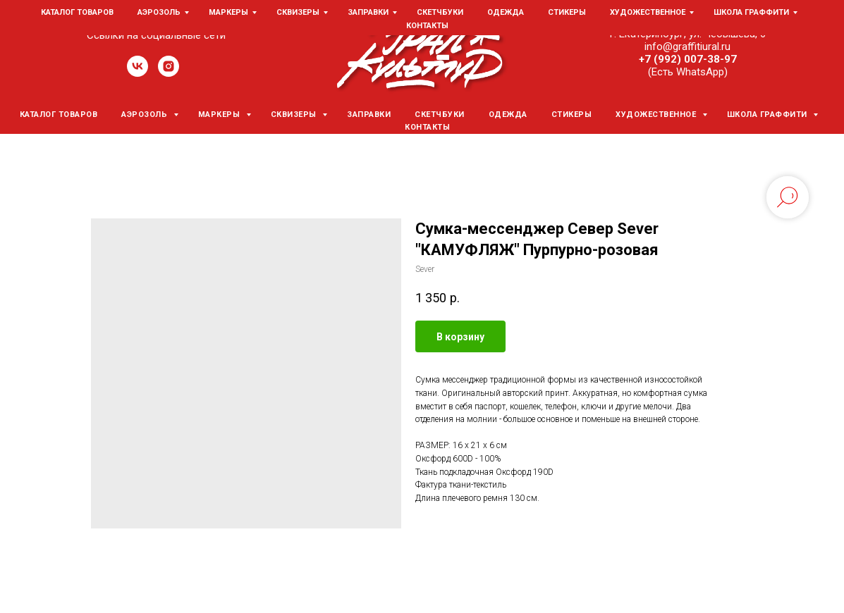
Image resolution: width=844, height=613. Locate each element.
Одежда (508, 114)
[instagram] (168, 73)
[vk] (137, 73)
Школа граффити (768, 114)
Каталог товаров (59, 114)
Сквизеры (295, 114)
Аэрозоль (145, 114)
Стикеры (571, 114)
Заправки (369, 114)
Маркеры (220, 114)
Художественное (657, 114)
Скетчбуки (440, 114)
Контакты (427, 127)
